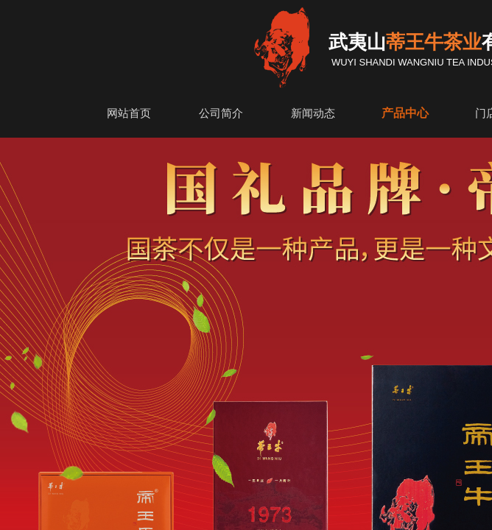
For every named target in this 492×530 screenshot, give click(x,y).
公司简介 (221, 113)
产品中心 (405, 113)
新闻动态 (313, 113)
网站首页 (129, 113)
